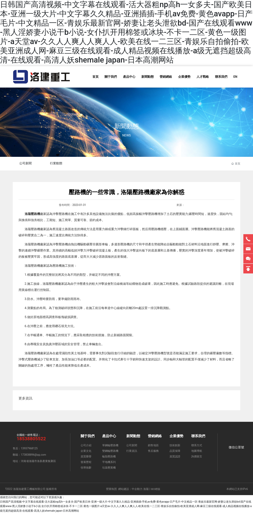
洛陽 (146, 488)
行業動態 (56, 163)
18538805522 (31, 438)
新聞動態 (126, 126)
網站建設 (123, 488)
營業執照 (111, 488)
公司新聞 (25, 163)
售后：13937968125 (25, 448)
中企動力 (137, 488)
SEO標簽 (155, 489)
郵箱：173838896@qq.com (29, 454)
